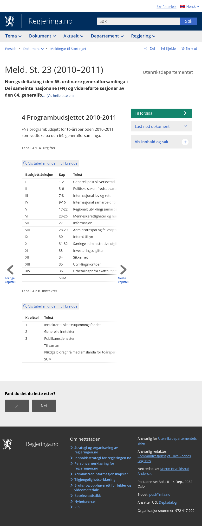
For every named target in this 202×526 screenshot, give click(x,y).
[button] (33, 48)
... (58, 95)
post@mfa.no (159, 494)
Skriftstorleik (166, 6)
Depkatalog (168, 502)
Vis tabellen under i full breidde (52, 163)
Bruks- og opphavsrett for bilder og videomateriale (102, 487)
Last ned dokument (152, 126)
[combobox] (138, 21)
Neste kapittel (123, 280)
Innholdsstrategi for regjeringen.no (102, 458)
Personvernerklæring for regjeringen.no (94, 465)
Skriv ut (191, 48)
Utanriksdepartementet (168, 72)
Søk (188, 21)
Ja (16, 405)
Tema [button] (11, 36)
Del (152, 48)
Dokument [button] (40, 36)
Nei (44, 405)
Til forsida (143, 113)
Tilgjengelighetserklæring (94, 479)
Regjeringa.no (46, 21)
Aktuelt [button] (72, 36)
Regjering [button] (141, 36)
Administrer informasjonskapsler (101, 474)
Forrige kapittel (10, 280)
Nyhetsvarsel (85, 501)
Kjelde (170, 48)
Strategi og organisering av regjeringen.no (96, 450)
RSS (77, 507)
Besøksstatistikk (87, 495)
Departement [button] (105, 36)
